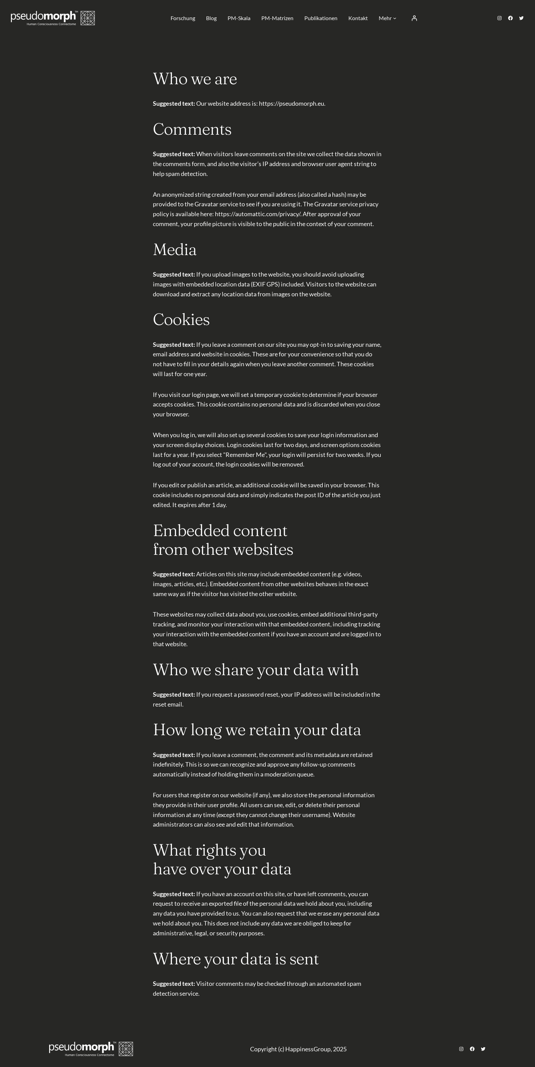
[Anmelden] (414, 18)
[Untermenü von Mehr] (394, 18)
